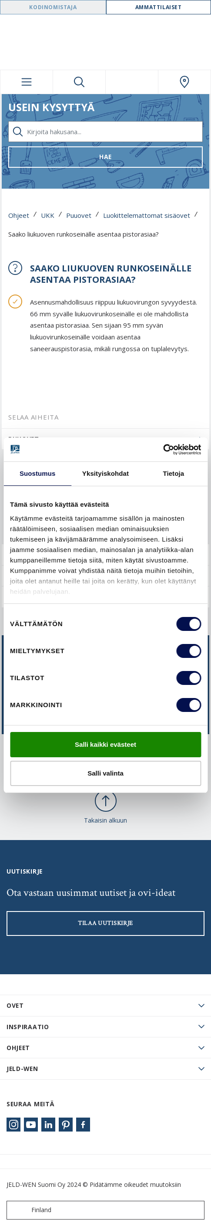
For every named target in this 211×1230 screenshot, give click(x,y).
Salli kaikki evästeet (105, 744)
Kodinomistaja (53, 7)
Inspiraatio (28, 1027)
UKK (47, 215)
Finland (30, 1210)
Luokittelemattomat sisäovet (146, 215)
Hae (105, 156)
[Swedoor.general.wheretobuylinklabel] (184, 82)
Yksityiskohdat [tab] (105, 473)
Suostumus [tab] (38, 473)
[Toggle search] (79, 82)
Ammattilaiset (158, 7)
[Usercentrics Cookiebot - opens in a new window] (163, 449)
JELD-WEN (22, 1068)
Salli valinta (105, 773)
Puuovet (78, 215)
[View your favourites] (131, 82)
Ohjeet (18, 215)
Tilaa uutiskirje (105, 923)
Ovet (15, 1005)
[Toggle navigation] (26, 82)
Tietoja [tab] (173, 473)
